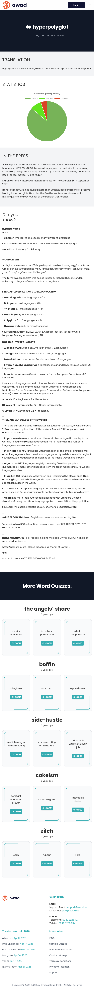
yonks (5, 961)
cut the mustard (11, 949)
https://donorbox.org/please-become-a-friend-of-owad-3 (36, 547)
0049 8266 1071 (71, 919)
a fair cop (7, 938)
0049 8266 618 (67, 923)
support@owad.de (76, 907)
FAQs (52, 938)
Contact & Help (58, 955)
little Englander (10, 943)
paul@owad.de (70, 910)
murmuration (9, 966)
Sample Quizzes (58, 943)
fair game (7, 955)
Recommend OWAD (60, 949)
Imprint (53, 972)
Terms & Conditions (60, 961)
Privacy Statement (60, 966)
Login (76, 5)
